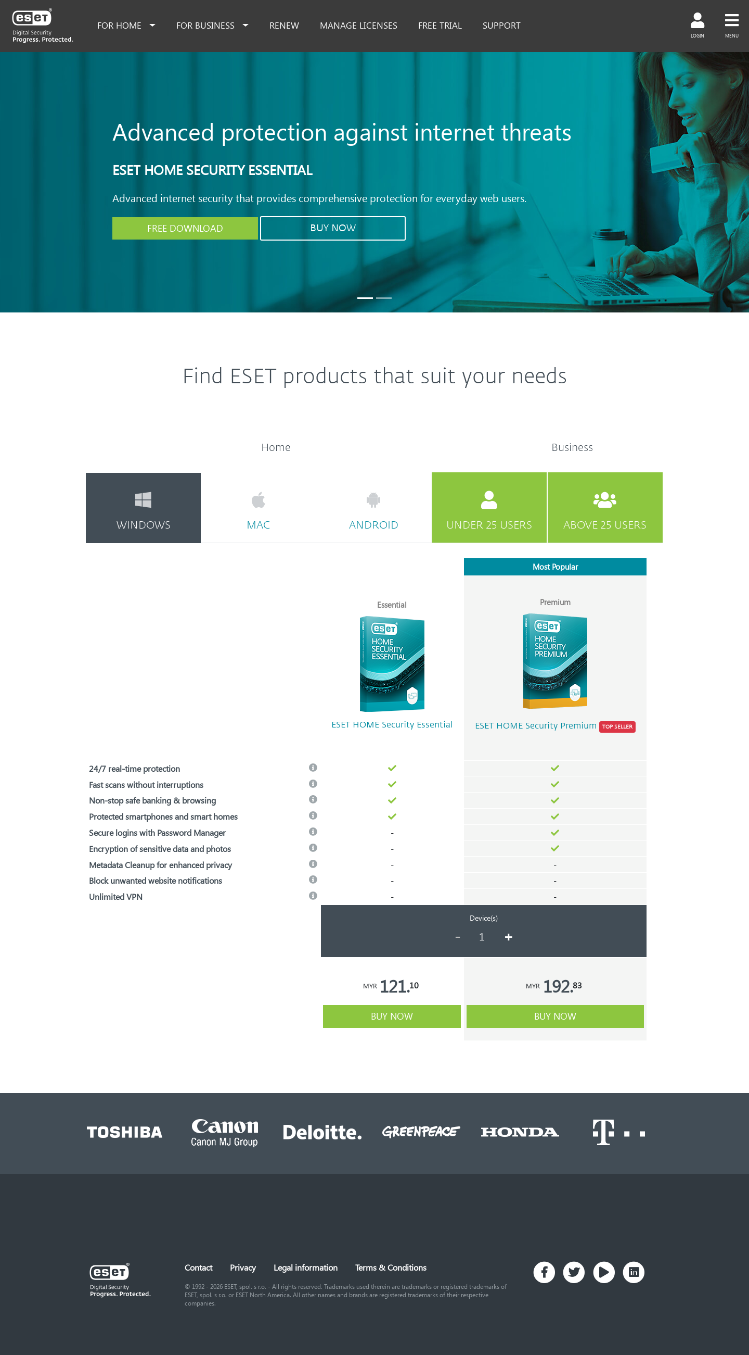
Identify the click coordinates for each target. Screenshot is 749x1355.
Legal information (306, 1267)
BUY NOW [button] (333, 228)
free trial (440, 25)
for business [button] (206, 25)
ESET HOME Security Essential (392, 725)
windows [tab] (143, 511)
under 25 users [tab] (489, 511)
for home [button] (120, 25)
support (502, 25)
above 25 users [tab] (605, 511)
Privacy (243, 1267)
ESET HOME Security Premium (555, 727)
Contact (198, 1267)
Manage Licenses (358, 25)
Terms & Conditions (391, 1267)
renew (284, 25)
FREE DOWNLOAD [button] (185, 228)
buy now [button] (392, 1016)
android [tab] (373, 511)
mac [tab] (258, 511)
